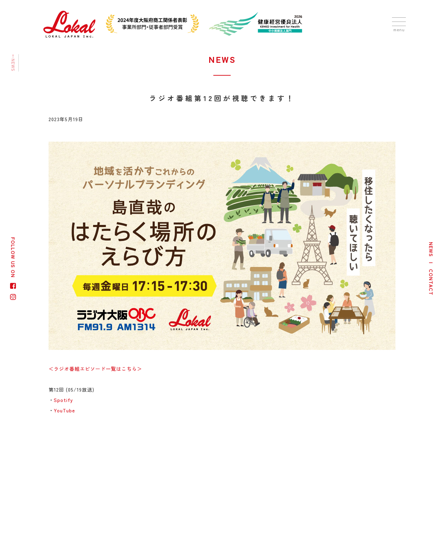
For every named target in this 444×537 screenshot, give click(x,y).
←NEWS (13, 63)
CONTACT (431, 282)
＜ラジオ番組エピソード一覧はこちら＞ (95, 368)
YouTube (64, 410)
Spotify (63, 399)
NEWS (431, 249)
